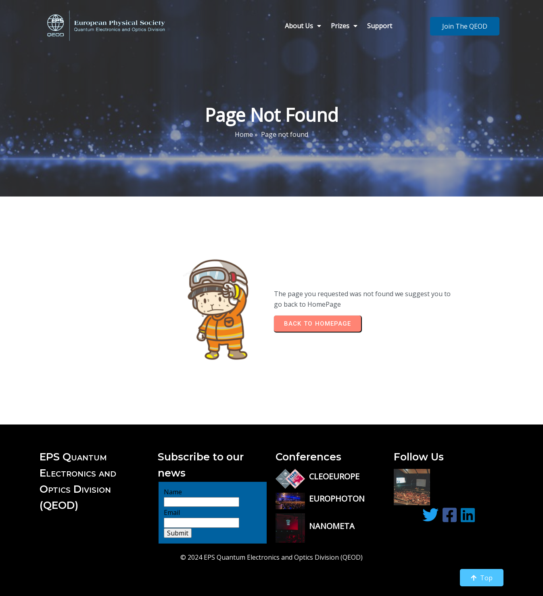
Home (244, 133)
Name (173, 477)
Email (172, 498)
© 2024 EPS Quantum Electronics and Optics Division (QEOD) (271, 543)
